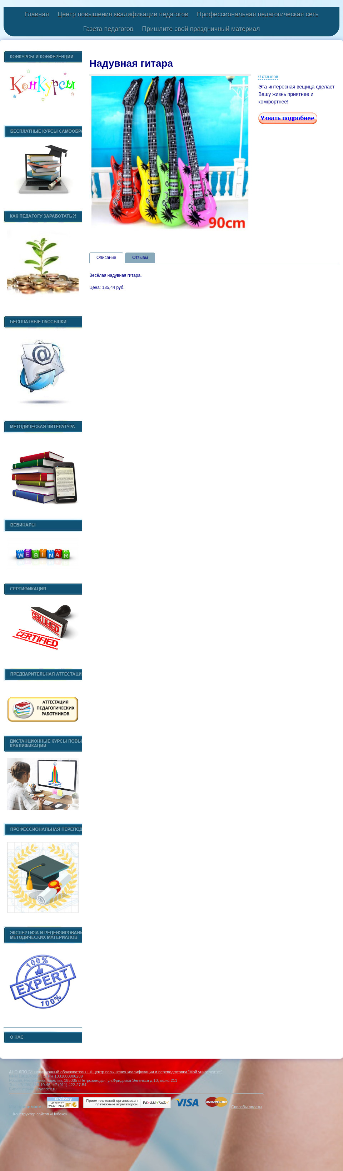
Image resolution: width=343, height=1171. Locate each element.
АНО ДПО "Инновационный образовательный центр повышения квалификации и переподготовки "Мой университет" (115, 1072)
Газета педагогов (108, 28)
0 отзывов (268, 76)
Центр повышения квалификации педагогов (123, 14)
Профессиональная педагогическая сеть (258, 14)
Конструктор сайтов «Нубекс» (40, 1114)
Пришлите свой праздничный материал (201, 28)
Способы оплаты (246, 1107)
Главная (36, 14)
